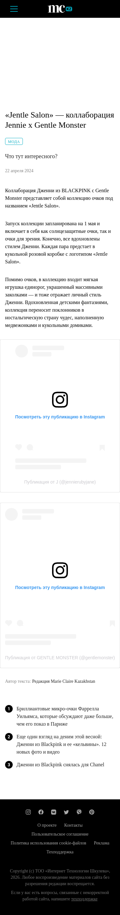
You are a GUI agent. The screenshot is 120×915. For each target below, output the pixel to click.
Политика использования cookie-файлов (48, 843)
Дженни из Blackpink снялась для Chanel (60, 764)
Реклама (102, 843)
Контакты (73, 825)
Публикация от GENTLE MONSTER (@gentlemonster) (60, 657)
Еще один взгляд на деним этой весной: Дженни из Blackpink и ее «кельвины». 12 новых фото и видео (61, 744)
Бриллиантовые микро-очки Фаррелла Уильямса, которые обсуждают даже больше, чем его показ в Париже (65, 716)
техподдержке (84, 899)
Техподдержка (59, 852)
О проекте (47, 825)
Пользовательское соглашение (60, 834)
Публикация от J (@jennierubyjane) (60, 482)
